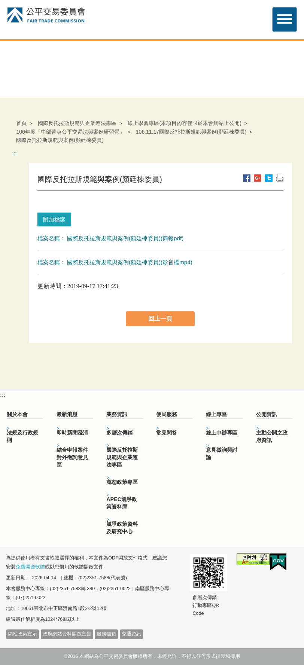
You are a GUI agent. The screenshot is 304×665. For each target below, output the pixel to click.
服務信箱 (106, 634)
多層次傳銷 (119, 433)
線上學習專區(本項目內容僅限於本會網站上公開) (184, 123)
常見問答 (166, 433)
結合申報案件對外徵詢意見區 (72, 457)
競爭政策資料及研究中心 (122, 527)
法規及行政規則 (22, 436)
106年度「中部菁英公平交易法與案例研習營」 (70, 132)
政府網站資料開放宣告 (67, 634)
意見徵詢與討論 (221, 453)
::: (14, 153)
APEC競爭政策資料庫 (121, 503)
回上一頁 (160, 318)
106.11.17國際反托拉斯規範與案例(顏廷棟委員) (191, 132)
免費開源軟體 (30, 567)
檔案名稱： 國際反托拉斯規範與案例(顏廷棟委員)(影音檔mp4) (114, 262)
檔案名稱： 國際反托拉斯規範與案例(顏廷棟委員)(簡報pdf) (110, 238)
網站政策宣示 (22, 634)
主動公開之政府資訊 (272, 436)
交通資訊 (131, 634)
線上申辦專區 (221, 433)
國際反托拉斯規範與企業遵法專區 (77, 123)
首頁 (21, 123)
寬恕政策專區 (122, 482)
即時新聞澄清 (72, 433)
